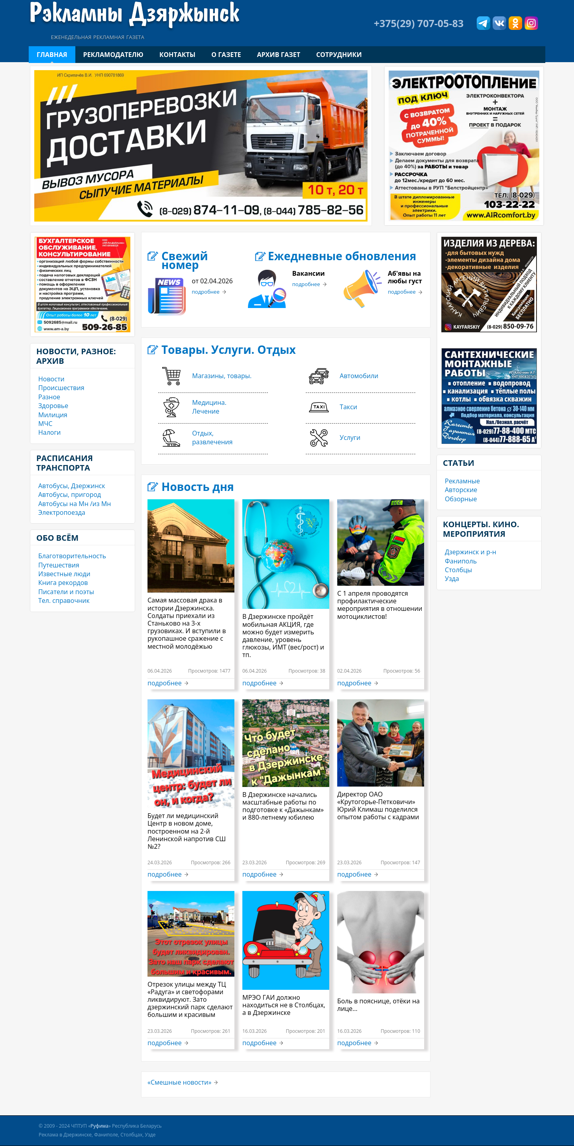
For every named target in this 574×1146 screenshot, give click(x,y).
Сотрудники (339, 54)
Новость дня (197, 486)
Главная (52, 54)
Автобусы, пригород (69, 494)
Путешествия (58, 565)
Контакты (177, 54)
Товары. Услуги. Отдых (228, 349)
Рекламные (462, 481)
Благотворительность (72, 555)
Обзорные (461, 499)
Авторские (461, 489)
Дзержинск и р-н (470, 551)
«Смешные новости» (179, 1082)
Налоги (49, 432)
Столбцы (458, 569)
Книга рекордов (63, 582)
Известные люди (64, 573)
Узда (452, 578)
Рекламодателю (113, 54)
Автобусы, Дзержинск (71, 485)
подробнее (206, 292)
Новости (51, 379)
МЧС (45, 423)
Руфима (99, 1125)
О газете (226, 54)
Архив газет (278, 54)
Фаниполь (461, 561)
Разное (49, 396)
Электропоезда (61, 512)
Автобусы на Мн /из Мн (74, 503)
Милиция (52, 414)
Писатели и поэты (66, 591)
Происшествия (61, 387)
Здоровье (53, 405)
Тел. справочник (64, 600)
